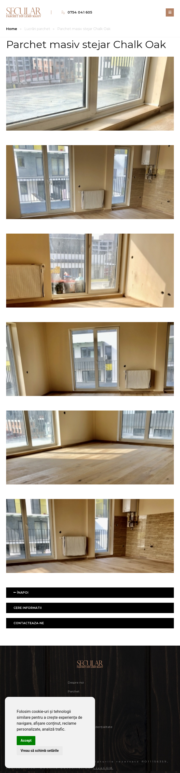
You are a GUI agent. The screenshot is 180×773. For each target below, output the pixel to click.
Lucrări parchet (37, 29)
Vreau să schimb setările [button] (40, 751)
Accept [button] (26, 740)
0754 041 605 (80, 12)
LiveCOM (103, 768)
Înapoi (21, 592)
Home (11, 29)
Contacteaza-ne (29, 623)
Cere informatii (28, 608)
